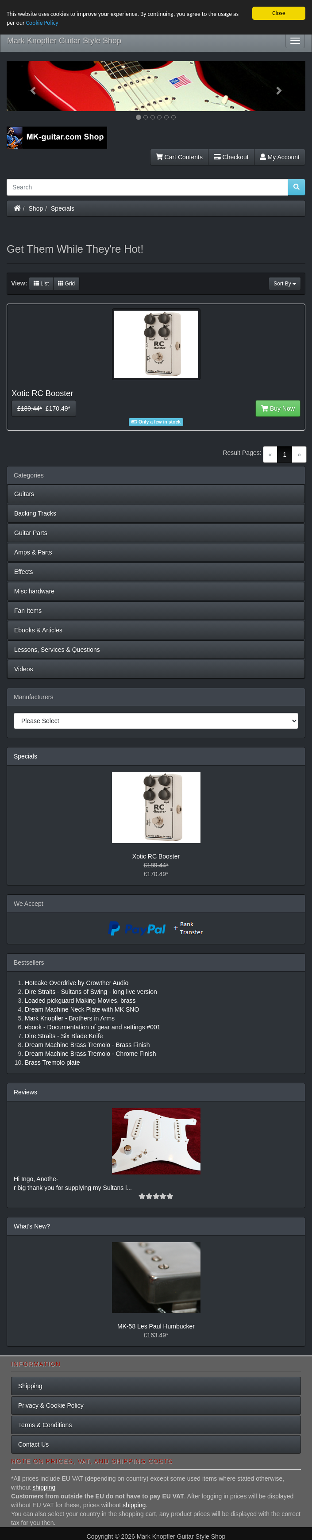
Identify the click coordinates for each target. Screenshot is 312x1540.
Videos (23, 669)
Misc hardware (34, 591)
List (41, 284)
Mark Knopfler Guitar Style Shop (64, 40)
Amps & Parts (33, 552)
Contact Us (33, 1444)
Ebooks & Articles (38, 630)
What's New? (32, 1225)
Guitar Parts (30, 532)
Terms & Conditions (45, 1424)
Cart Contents (179, 156)
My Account (280, 156)
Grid (66, 284)
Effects (23, 571)
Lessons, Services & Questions (57, 649)
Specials (62, 208)
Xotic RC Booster (156, 855)
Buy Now (278, 408)
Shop (36, 208)
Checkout (231, 156)
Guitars (24, 493)
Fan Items (28, 610)
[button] (29, 86)
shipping (43, 1487)
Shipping (30, 1386)
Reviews (25, 1091)
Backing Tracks (35, 513)
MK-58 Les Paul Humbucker (156, 1325)
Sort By (284, 284)
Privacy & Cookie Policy (51, 1405)
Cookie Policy (42, 23)
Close (278, 13)
